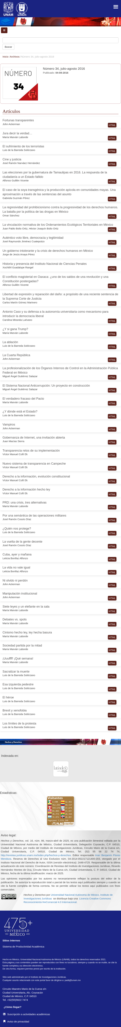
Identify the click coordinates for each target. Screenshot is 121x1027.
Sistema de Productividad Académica (23, 946)
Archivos (15, 56)
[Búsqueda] (60, 40)
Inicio (6, 56)
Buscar (8, 47)
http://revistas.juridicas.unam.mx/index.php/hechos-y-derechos (36, 855)
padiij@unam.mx (73, 980)
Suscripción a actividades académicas (26, 1014)
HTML (112, 125)
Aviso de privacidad (16, 1021)
